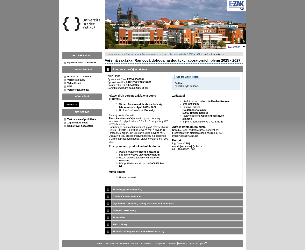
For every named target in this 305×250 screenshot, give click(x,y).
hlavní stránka (114, 54)
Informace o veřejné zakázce (130, 69)
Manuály (182, 243)
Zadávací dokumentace (127, 196)
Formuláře (119, 217)
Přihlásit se (71, 104)
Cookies (172, 243)
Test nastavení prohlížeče (81, 119)
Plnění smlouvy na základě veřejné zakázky (138, 231)
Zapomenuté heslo (77, 122)
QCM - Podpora (197, 243)
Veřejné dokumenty (78, 89)
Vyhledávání (74, 83)
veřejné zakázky (131, 54)
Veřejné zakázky (76, 80)
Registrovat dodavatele (80, 126)
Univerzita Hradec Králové (82, 31)
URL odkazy (120, 224)
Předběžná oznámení (79, 76)
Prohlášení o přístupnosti (153, 243)
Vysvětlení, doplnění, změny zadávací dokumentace (143, 203)
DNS (69, 86)
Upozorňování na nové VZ (81, 62)
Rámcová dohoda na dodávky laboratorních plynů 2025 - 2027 (171, 54)
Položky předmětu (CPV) (127, 189)
